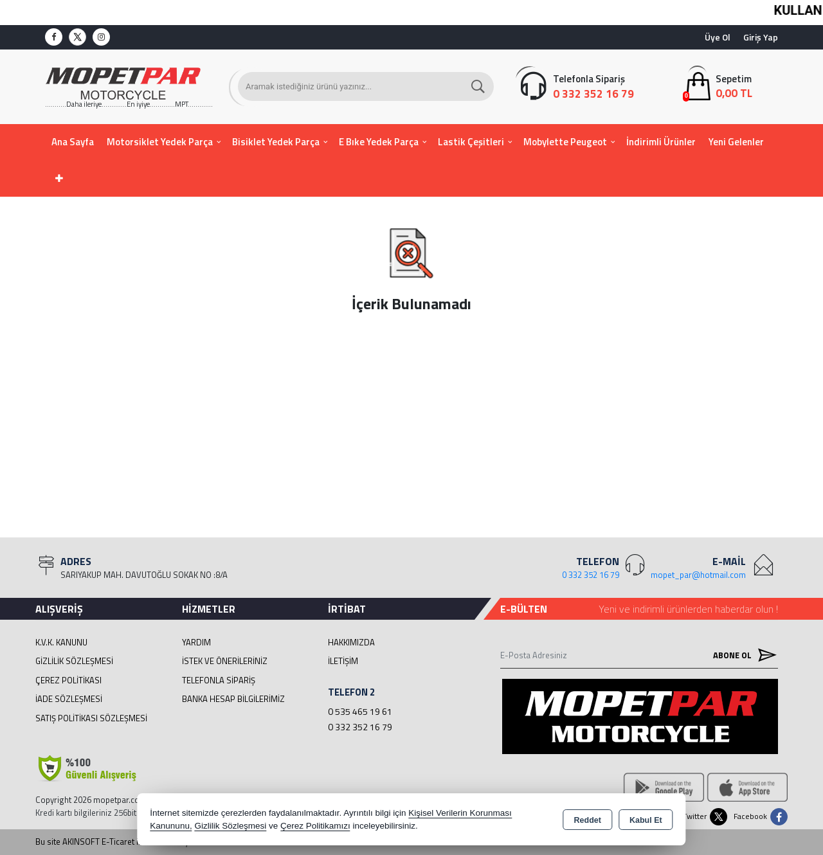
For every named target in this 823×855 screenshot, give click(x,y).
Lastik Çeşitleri (471, 141)
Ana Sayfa (72, 141)
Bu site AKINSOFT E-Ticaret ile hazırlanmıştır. (116, 842)
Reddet (587, 820)
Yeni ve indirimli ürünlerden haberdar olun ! (688, 608)
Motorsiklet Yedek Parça (160, 141)
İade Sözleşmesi (68, 698)
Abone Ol (742, 654)
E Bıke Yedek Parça (379, 141)
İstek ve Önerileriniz (224, 660)
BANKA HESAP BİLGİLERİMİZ (233, 698)
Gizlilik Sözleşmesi (74, 660)
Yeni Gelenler (736, 141)
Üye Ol (717, 37)
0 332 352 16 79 (360, 727)
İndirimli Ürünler (661, 141)
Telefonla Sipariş (218, 680)
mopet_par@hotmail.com (698, 574)
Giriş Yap (760, 37)
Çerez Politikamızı (315, 826)
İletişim (343, 660)
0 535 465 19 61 (360, 711)
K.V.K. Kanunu (61, 642)
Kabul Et (645, 820)
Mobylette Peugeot (565, 141)
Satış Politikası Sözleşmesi (91, 718)
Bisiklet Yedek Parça (276, 141)
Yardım (196, 642)
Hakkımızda (351, 642)
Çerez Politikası (68, 680)
